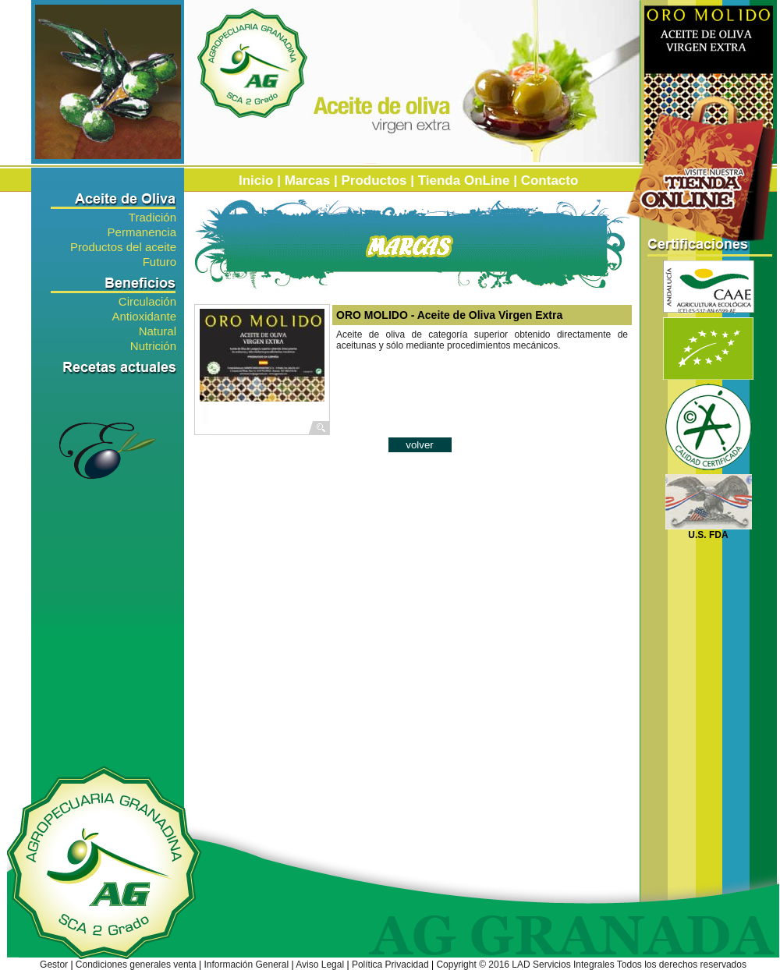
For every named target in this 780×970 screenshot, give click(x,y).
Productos (373, 180)
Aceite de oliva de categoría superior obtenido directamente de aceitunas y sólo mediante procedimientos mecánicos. (482, 340)
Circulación (147, 300)
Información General (246, 964)
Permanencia (142, 231)
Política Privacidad (390, 964)
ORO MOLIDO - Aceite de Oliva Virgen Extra (451, 315)
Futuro (159, 261)
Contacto (550, 180)
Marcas (308, 180)
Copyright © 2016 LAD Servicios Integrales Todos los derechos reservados (591, 964)
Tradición (152, 216)
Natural (157, 330)
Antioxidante (144, 315)
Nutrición (153, 345)
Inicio (256, 180)
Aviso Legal (320, 964)
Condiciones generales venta (136, 964)
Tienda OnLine (464, 180)
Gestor (54, 964)
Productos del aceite (123, 246)
